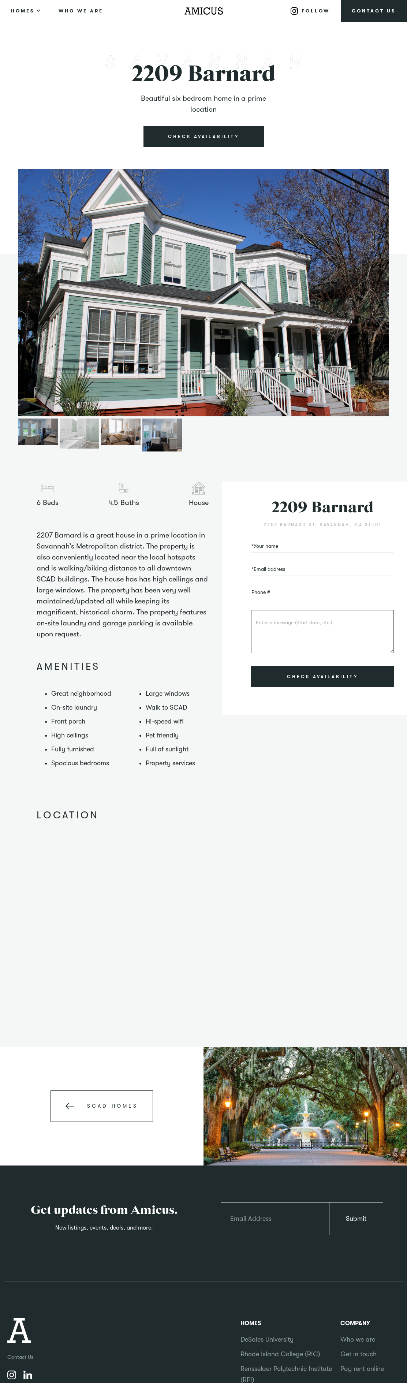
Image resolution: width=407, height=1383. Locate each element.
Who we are (357, 1339)
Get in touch (358, 1354)
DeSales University (267, 1339)
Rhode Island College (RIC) (280, 1354)
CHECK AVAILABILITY (203, 136)
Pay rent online (362, 1368)
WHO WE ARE (81, 11)
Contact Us (20, 1357)
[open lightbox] (203, 293)
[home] (203, 11)
